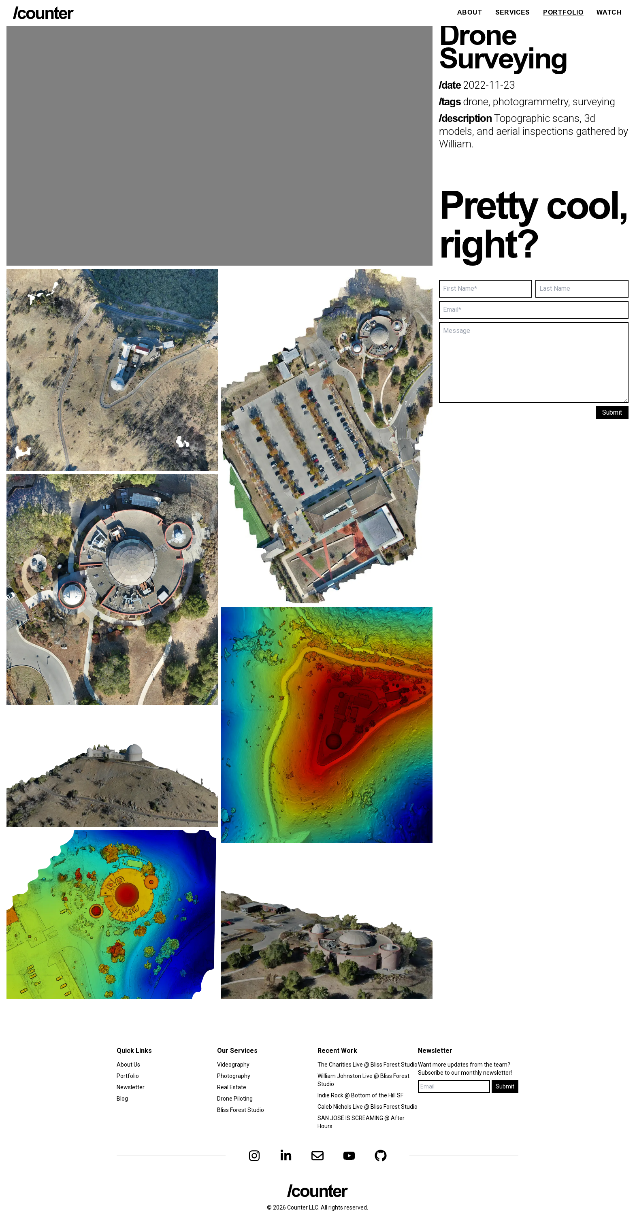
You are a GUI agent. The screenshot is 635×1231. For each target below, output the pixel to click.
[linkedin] (286, 1156)
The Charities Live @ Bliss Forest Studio (368, 1064)
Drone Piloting (235, 1098)
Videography (233, 1064)
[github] (380, 1156)
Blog (122, 1098)
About (469, 13)
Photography (233, 1076)
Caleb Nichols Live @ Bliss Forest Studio (368, 1106)
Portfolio (563, 13)
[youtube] (349, 1156)
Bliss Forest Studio (240, 1110)
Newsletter (131, 1087)
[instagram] (254, 1156)
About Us (128, 1064)
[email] (317, 1156)
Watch (609, 13)
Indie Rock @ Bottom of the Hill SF (360, 1095)
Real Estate (231, 1087)
